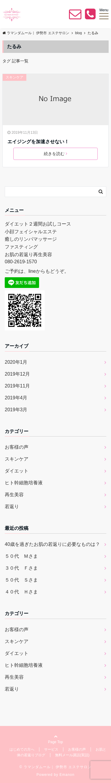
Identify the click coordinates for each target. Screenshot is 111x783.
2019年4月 (16, 397)
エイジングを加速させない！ (38, 141)
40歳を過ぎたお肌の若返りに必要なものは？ (52, 544)
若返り (12, 506)
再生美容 (14, 494)
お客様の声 (16, 447)
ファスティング (21, 246)
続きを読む (55, 153)
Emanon (67, 775)
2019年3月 (16, 409)
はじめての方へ (21, 749)
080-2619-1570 (21, 261)
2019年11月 (17, 385)
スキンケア (14, 77)
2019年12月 (17, 373)
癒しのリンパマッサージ (31, 239)
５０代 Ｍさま (21, 556)
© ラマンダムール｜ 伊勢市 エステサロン (56, 767)
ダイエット (16, 470)
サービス (51, 749)
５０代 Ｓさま (21, 579)
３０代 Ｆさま (21, 568)
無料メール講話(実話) (72, 755)
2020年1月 (16, 362)
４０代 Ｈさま (21, 591)
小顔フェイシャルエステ (31, 231)
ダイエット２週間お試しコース (38, 223)
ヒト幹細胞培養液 (24, 482)
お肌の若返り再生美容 (28, 254)
